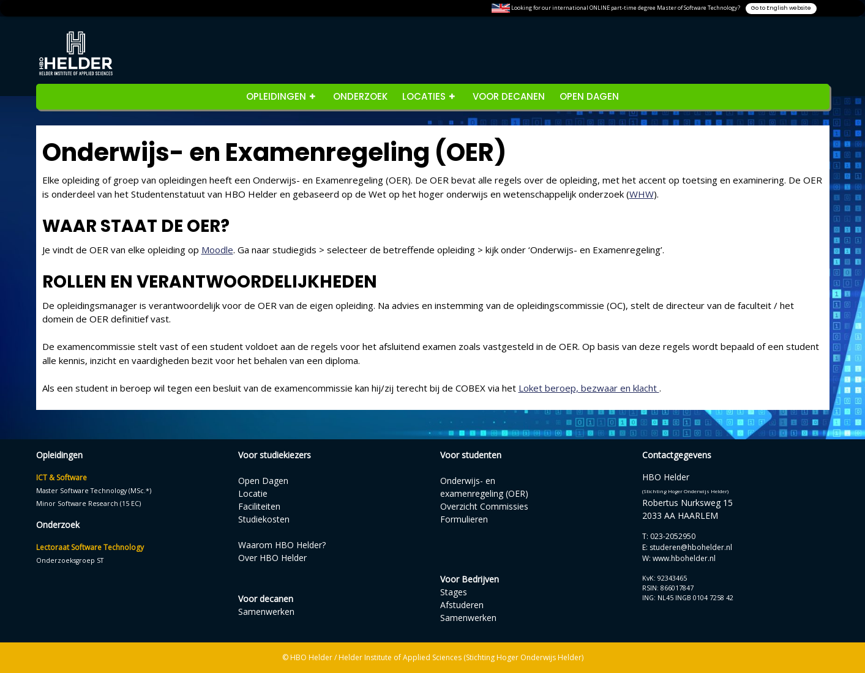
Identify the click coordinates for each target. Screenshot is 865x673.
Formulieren (464, 519)
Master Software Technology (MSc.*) (93, 490)
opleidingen (276, 96)
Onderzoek (360, 96)
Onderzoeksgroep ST (69, 560)
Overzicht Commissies (484, 506)
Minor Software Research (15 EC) (88, 503)
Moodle (217, 250)
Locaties (424, 96)
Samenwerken (266, 611)
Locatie (253, 493)
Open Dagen (589, 96)
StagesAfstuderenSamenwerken (468, 604)
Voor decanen (509, 96)
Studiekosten (264, 519)
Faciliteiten (259, 506)
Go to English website (781, 8)
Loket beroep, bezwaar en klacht (589, 388)
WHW (641, 194)
